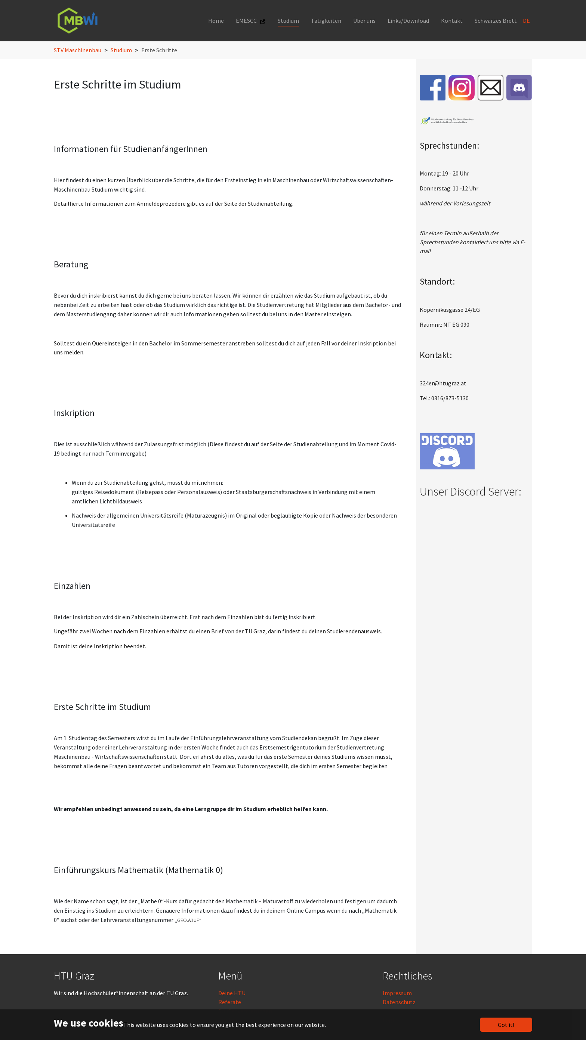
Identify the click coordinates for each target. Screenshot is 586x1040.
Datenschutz (399, 1002)
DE (527, 20)
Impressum (397, 993)
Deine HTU (232, 993)
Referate (229, 1002)
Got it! (506, 1024)
